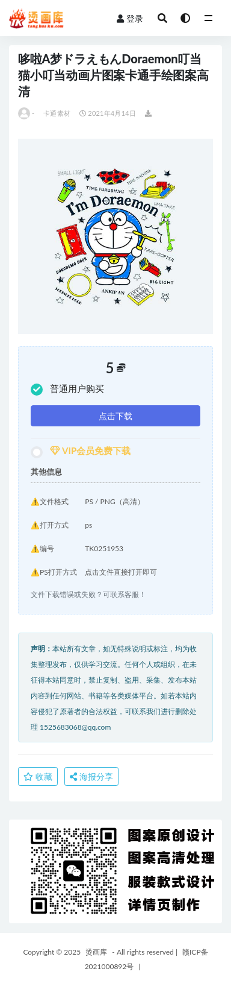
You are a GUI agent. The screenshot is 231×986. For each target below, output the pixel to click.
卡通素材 (56, 113)
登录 (130, 18)
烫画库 (96, 951)
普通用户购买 (67, 389)
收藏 (37, 776)
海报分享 (91, 776)
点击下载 (115, 416)
